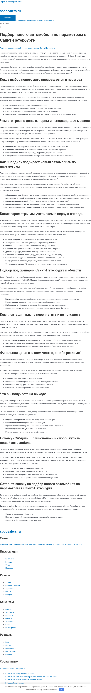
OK (61, 690)
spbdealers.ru (10, 11)
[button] (45, 25)
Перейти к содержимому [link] (10, 1)
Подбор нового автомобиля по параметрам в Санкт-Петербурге (27, 48)
